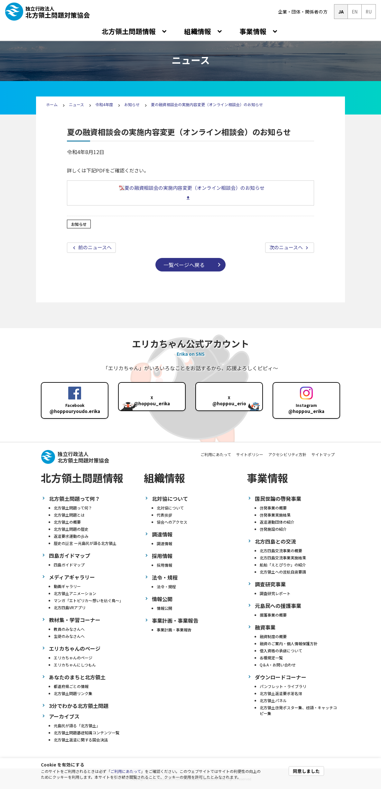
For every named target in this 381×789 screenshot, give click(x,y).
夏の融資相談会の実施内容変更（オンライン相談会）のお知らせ (207, 104)
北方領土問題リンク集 (73, 693)
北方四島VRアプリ (70, 607)
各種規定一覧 (271, 657)
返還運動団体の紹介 (277, 522)
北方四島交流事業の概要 (281, 550)
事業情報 (253, 31)
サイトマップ (323, 454)
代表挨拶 (164, 515)
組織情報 (198, 31)
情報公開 (164, 608)
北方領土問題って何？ (73, 507)
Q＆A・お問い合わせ (278, 664)
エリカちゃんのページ (73, 657)
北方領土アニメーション (75, 593)
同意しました (306, 771)
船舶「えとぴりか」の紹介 (283, 564)
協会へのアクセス (172, 522)
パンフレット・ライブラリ (283, 686)
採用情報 (164, 565)
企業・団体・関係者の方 (303, 11)
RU (369, 11)
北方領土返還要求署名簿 (281, 693)
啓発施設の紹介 (273, 529)
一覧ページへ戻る (184, 265)
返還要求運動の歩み (71, 536)
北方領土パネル (273, 700)
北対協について (170, 507)
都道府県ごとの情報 (71, 686)
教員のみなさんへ (69, 629)
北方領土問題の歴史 (71, 529)
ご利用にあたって (125, 771)
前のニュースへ (94, 247)
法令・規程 (166, 586)
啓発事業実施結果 (275, 515)
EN (355, 11)
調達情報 (164, 543)
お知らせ (132, 104)
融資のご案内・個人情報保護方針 (289, 643)
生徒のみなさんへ (69, 636)
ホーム (52, 104)
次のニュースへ (286, 247)
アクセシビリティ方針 (287, 454)
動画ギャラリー (67, 586)
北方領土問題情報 (129, 31)
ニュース (77, 104)
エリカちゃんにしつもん (75, 664)
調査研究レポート (275, 593)
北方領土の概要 (67, 522)
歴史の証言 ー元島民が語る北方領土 (85, 543)
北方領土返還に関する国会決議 (81, 739)
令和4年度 (104, 104)
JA (341, 11)
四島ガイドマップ (69, 564)
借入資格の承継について (281, 650)
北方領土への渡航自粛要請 (283, 571)
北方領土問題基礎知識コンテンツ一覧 (86, 732)
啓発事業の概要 (273, 507)
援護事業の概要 (273, 615)
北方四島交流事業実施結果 (283, 557)
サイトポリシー (249, 454)
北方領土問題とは (69, 515)
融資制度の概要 (273, 636)
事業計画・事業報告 (174, 629)
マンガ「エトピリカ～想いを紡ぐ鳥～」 (88, 600)
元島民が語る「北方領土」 (77, 725)
